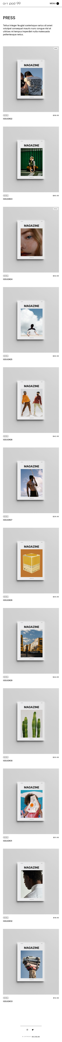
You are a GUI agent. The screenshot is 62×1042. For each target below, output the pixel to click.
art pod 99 (36, 1036)
